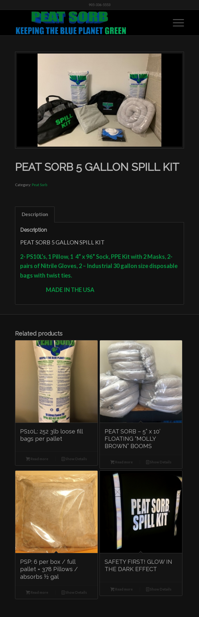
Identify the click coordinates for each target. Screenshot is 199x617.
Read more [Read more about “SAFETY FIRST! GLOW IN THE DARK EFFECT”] (121, 589)
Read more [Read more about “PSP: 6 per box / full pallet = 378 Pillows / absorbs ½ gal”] (37, 592)
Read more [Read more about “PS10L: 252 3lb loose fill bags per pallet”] (37, 458)
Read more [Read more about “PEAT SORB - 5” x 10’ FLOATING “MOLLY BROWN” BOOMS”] (121, 462)
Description (35, 214)
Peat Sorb (39, 185)
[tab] (35, 214)
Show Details (74, 458)
